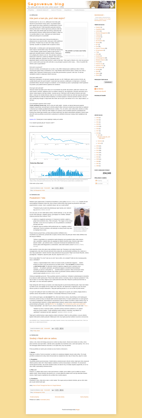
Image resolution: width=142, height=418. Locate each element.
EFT (97, 44)
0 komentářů (47, 188)
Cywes (97, 39)
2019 (97, 126)
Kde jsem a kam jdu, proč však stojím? (47, 18)
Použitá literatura (79, 10)
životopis (104, 20)
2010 (97, 157)
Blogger (78, 409)
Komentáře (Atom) (45, 399)
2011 (97, 154)
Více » (86, 305)
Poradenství (101, 19)
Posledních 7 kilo (37, 198)
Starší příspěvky (84, 397)
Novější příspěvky (34, 397)
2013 (97, 150)
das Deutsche (99, 40)
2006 (97, 165)
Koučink (98, 56)
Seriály (97, 69)
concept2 (98, 37)
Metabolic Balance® (42, 10)
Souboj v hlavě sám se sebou (43, 338)
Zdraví (38, 330)
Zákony (98, 73)
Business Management (101, 33)
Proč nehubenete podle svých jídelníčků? (74, 304)
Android (98, 31)
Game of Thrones (56, 10)
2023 (97, 117)
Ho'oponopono (99, 50)
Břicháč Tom (53, 304)
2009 (97, 159)
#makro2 (98, 27)
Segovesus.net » (99, 15)
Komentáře (99, 183)
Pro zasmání (99, 67)
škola (97, 71)
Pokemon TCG (99, 65)
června (99, 143)
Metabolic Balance (100, 60)
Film (97, 46)
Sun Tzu (106, 19)
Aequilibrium (68, 10)
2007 (97, 163)
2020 (97, 124)
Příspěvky (31, 10)
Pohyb (43, 190)
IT (96, 52)
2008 (97, 161)
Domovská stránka (59, 397)
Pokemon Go (99, 63)
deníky (97, 42)
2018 (97, 128)
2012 (97, 152)
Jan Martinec (99, 89)
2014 (97, 148)
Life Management (37, 190)
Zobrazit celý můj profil (100, 91)
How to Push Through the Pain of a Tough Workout (47, 385)
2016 (97, 133)
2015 (97, 146)
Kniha (97, 54)
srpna (99, 135)
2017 (97, 130)
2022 (97, 119)
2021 (97, 122)
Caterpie (98, 35)
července (100, 141)
